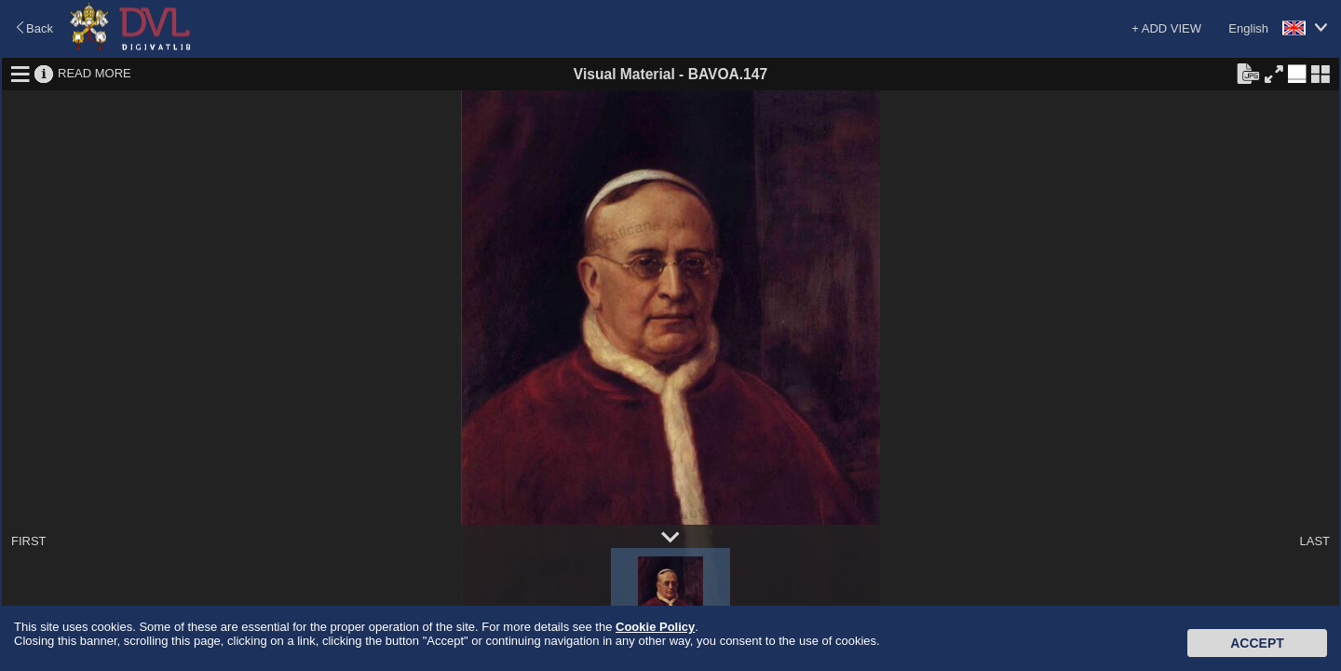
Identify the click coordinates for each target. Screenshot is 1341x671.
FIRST (29, 541)
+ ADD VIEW (1166, 28)
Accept (1257, 643)
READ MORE (94, 73)
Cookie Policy (655, 627)
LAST (1314, 541)
